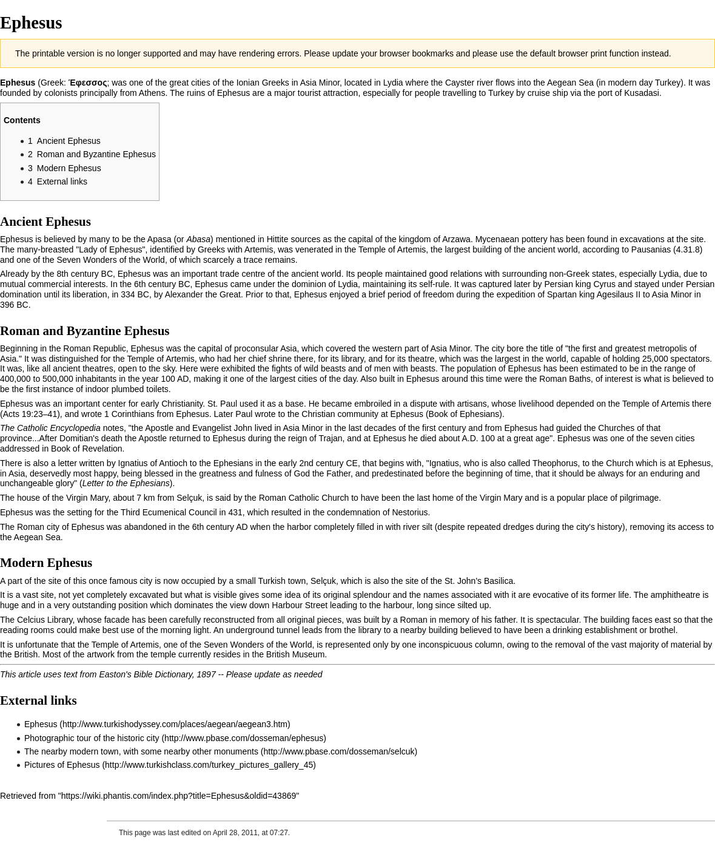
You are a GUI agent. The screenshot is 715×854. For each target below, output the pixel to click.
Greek (52, 82)
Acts (11, 414)
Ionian (248, 82)
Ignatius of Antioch (152, 463)
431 (235, 512)
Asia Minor (320, 82)
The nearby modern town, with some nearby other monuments (141, 751)
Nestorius (410, 512)
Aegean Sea (570, 82)
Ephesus (40, 724)
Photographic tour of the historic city (91, 738)
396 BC (14, 305)
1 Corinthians (129, 414)
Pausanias (651, 249)
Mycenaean (497, 239)
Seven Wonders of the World (110, 260)
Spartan (562, 294)
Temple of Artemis (392, 249)
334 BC (135, 294)
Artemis (258, 249)
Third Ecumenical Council (169, 512)
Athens (152, 93)
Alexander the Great (203, 294)
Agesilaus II (618, 294)
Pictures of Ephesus (62, 765)
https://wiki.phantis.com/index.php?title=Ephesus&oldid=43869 (179, 796)
